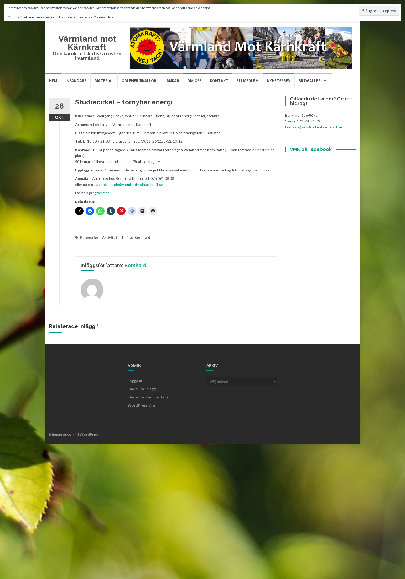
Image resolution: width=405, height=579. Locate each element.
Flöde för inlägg (142, 389)
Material (104, 80)
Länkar (171, 80)
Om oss (194, 80)
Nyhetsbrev (278, 80)
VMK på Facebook (311, 149)
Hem (53, 80)
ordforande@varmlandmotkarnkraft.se (132, 184)
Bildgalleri (310, 80)
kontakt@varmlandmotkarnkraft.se (313, 127)
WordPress (90, 434)
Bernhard (142, 237)
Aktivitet (109, 237)
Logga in (135, 380)
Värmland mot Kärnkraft (87, 43)
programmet (99, 193)
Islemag (55, 434)
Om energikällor (139, 80)
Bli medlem (247, 80)
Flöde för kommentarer (149, 397)
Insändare (75, 80)
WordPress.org (141, 405)
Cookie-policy (103, 17)
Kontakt (219, 80)
